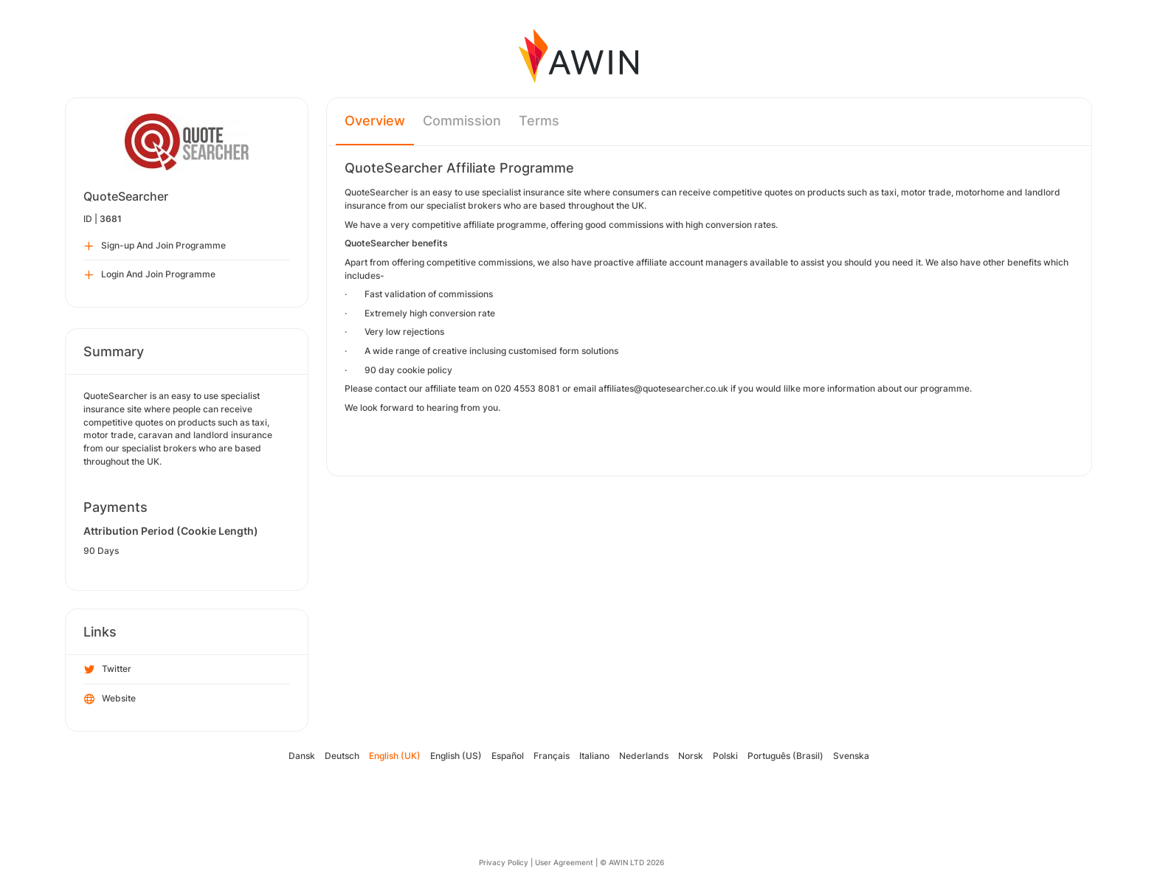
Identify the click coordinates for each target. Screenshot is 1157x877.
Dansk (302, 755)
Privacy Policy (503, 862)
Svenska (851, 755)
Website (110, 699)
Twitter (107, 669)
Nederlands (644, 755)
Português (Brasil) (785, 755)
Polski (725, 755)
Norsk (690, 755)
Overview (375, 120)
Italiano (594, 755)
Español (507, 755)
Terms (539, 120)
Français (551, 755)
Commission (462, 120)
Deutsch (342, 755)
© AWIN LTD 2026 (632, 862)
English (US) (456, 755)
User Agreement (564, 862)
